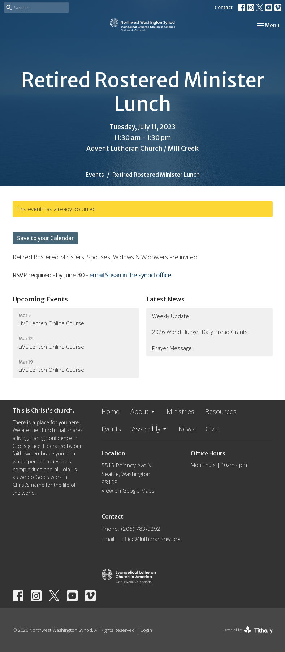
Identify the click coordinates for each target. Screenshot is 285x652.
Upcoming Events (40, 299)
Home (111, 411)
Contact (224, 7)
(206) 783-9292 (140, 528)
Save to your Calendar (45, 238)
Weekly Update (170, 316)
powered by (248, 630)
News (186, 428)
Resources (221, 411)
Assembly (150, 428)
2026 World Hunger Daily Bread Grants (200, 331)
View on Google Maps (128, 490)
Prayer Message (172, 348)
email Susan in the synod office (130, 275)
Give (212, 428)
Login (146, 630)
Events (95, 174)
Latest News (165, 299)
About (143, 411)
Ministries (180, 411)
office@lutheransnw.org (150, 538)
